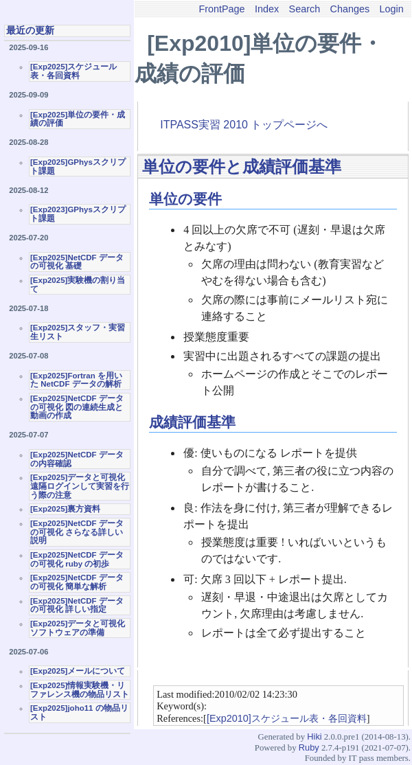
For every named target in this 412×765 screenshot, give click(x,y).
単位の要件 (185, 199)
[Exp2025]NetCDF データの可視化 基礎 (77, 262)
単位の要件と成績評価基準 (241, 166)
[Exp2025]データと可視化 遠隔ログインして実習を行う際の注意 (79, 486)
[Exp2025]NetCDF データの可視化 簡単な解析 (77, 582)
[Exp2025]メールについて (77, 671)
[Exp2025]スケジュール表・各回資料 (73, 71)
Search (305, 8)
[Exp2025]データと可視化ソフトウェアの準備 (77, 628)
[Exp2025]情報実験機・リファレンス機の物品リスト (79, 689)
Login (392, 8)
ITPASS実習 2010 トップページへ (244, 124)
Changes (350, 8)
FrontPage (221, 8)
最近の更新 (30, 30)
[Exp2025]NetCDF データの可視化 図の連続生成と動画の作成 (77, 407)
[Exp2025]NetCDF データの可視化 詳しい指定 (77, 605)
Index (267, 8)
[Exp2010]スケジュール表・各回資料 (287, 718)
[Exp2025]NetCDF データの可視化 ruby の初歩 (77, 559)
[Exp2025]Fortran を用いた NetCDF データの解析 (76, 380)
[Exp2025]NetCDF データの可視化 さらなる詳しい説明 (77, 532)
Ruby (309, 747)
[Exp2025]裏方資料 (65, 509)
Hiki (314, 736)
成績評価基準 (192, 422)
